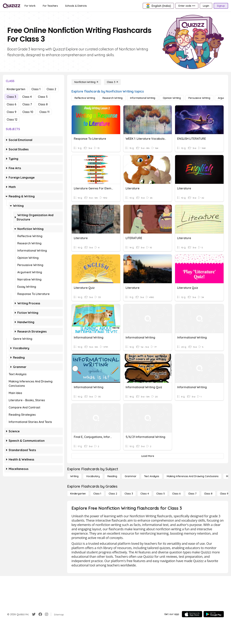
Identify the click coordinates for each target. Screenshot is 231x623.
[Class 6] (176, 493)
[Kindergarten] (78, 493)
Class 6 (11, 104)
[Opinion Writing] (172, 98)
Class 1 (35, 89)
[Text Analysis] (151, 476)
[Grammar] (131, 476)
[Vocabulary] (93, 476)
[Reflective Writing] (84, 98)
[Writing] (74, 476)
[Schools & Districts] (76, 6)
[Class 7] (192, 493)
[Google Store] (214, 614)
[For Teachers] (50, 6)
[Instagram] (46, 614)
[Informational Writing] (142, 98)
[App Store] (192, 614)
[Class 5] (160, 493)
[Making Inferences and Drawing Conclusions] (193, 476)
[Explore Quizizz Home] (11, 5)
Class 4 (27, 97)
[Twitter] (34, 614)
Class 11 (44, 112)
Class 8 (43, 104)
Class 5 (43, 97)
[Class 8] (208, 493)
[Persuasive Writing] (199, 98)
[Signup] (221, 6)
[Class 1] (97, 493)
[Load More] (147, 456)
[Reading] (112, 476)
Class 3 (11, 97)
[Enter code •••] (186, 6)
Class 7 (27, 104)
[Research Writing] (112, 98)
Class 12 (12, 119)
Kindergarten (16, 89)
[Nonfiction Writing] (86, 82)
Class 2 (51, 89)
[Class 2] (113, 493)
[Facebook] (40, 614)
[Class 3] (112, 82)
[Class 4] (144, 493)
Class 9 (11, 112)
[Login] (206, 6)
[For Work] (30, 6)
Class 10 (27, 112)
